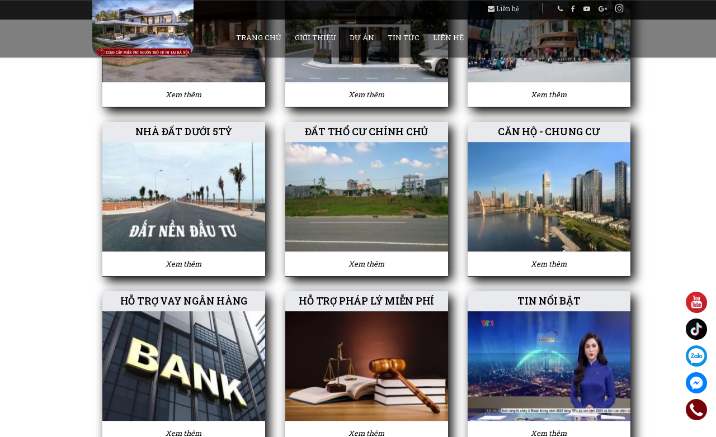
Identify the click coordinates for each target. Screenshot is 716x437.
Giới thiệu (315, 37)
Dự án (362, 37)
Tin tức (404, 37)
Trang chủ (258, 37)
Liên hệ (503, 8)
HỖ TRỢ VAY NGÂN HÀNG (183, 301)
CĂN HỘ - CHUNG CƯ (549, 132)
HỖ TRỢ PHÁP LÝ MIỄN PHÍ (366, 301)
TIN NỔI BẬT (549, 301)
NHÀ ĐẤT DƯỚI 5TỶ (183, 132)
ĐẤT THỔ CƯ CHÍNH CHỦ (366, 132)
